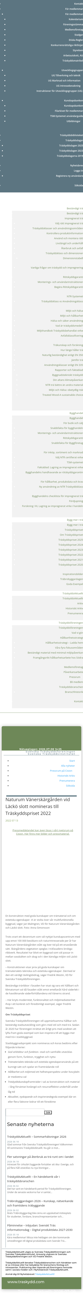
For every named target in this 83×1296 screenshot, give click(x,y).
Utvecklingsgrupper (72, 70)
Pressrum (76, 677)
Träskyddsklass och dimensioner (64, 253)
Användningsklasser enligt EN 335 (63, 365)
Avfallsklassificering (72, 335)
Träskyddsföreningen (71, 622)
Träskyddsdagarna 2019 (70, 156)
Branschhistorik (74, 692)
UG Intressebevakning (69, 85)
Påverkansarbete (73, 672)
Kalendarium (76, 19)
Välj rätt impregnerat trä (69, 223)
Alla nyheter (68, 765)
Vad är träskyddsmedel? (69, 325)
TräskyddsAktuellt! (45, 1274)
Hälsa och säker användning (67, 320)
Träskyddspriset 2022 (70, 554)
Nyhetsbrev (76, 165)
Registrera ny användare (69, 175)
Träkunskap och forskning (68, 345)
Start (72, 760)
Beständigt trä (75, 208)
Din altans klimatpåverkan (68, 380)
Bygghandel (76, 413)
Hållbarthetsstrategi (71, 637)
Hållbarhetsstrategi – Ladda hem (64, 642)
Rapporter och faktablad (69, 370)
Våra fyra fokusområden (69, 647)
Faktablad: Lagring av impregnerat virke (60, 467)
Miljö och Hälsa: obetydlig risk (66, 390)
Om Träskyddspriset (71, 534)
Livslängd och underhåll (69, 243)
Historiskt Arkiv (74, 608)
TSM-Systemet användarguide (66, 116)
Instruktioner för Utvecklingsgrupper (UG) (60, 91)
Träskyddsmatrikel (72, 60)
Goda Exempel (74, 584)
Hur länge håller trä (72, 350)
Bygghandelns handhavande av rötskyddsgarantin (54, 472)
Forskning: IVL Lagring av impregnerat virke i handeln (52, 506)
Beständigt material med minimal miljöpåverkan (55, 652)
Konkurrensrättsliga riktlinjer (67, 45)
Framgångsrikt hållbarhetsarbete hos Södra (58, 657)
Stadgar (78, 34)
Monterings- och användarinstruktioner (60, 282)
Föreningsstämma (73, 24)
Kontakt (78, 3)
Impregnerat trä (74, 218)
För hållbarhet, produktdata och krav (62, 481)
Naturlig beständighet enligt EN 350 (62, 355)
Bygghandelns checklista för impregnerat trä (57, 496)
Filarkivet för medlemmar (69, 111)
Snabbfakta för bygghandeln (66, 428)
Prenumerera (75, 613)
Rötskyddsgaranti (73, 277)
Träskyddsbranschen (71, 687)
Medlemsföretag (74, 29)
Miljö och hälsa (74, 310)
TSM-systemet (75, 462)
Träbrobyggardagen (71, 579)
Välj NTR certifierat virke (69, 457)
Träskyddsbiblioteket (71, 135)
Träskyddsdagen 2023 (71, 150)
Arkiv (80, 603)
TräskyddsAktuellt (73, 593)
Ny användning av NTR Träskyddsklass (61, 486)
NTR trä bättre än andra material (64, 385)
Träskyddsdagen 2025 (71, 145)
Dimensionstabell (73, 258)
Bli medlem (76, 682)
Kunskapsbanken (73, 100)
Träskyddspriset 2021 (70, 559)
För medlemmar (74, 9)
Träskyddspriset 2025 (70, 539)
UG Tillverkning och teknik (67, 75)
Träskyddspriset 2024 (70, 544)
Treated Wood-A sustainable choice (62, 395)
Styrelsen (78, 50)
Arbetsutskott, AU (73, 55)
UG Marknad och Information (65, 80)
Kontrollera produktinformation (64, 233)
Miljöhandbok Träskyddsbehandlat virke (60, 330)
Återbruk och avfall (72, 248)
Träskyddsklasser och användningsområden (58, 228)
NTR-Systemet (75, 296)
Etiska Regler (76, 40)
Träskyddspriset (74, 529)
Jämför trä (77, 360)
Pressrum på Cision (62, 770)
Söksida (79, 185)
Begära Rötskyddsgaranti (68, 287)
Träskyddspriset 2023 (70, 549)
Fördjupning (76, 501)
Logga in (78, 170)
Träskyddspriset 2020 (70, 564)
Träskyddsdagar (74, 140)
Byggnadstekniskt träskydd (67, 375)
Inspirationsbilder (73, 574)
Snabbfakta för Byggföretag (67, 443)
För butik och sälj (73, 423)
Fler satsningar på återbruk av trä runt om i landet (40, 1157)
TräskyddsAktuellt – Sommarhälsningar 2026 (36, 1136)
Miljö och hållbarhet (71, 315)
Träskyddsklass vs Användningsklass (62, 301)
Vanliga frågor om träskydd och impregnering (57, 267)
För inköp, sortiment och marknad (63, 452)
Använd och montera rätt (68, 238)
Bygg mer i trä (75, 520)
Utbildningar (75, 121)
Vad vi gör (77, 632)
